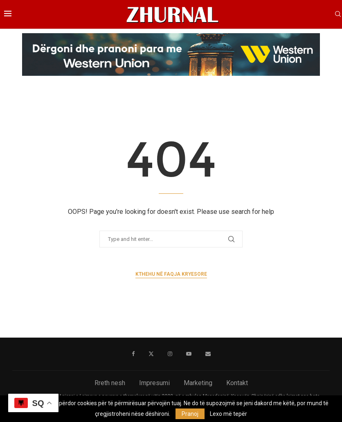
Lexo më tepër (228, 414)
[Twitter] (151, 354)
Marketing (198, 383)
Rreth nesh (109, 383)
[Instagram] (170, 354)
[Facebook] (133, 354)
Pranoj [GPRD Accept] (190, 414)
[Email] (208, 354)
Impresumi (154, 383)
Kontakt (237, 383)
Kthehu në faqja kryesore (171, 274)
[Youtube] (188, 354)
